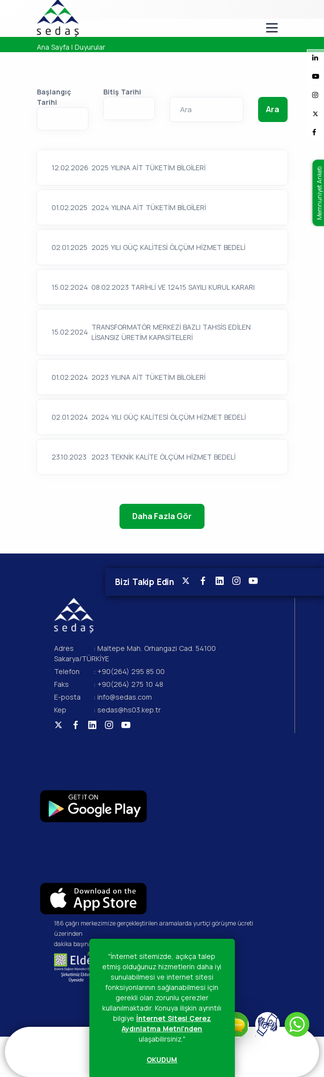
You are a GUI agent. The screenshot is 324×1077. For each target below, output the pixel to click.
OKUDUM (162, 1059)
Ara (272, 109)
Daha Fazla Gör (161, 516)
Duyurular (90, 47)
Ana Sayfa (53, 47)
